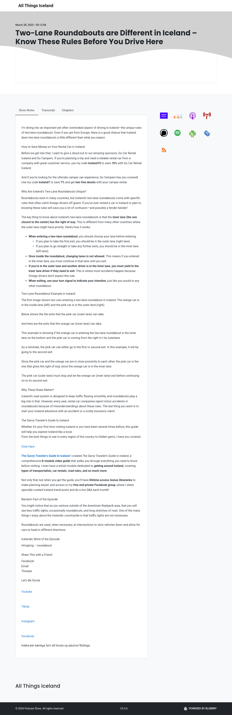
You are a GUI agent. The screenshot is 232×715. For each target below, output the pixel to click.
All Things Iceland (35, 5)
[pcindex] (207, 119)
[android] (192, 137)
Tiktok (25, 606)
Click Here (27, 446)
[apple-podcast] (192, 119)
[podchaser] (164, 137)
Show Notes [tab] (26, 110)
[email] (207, 137)
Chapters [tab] (68, 110)
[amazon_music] (164, 119)
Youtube (26, 591)
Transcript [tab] (48, 110)
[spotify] (178, 137)
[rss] (164, 154)
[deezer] (178, 119)
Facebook (27, 636)
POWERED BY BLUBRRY (200, 708)
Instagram (27, 621)
